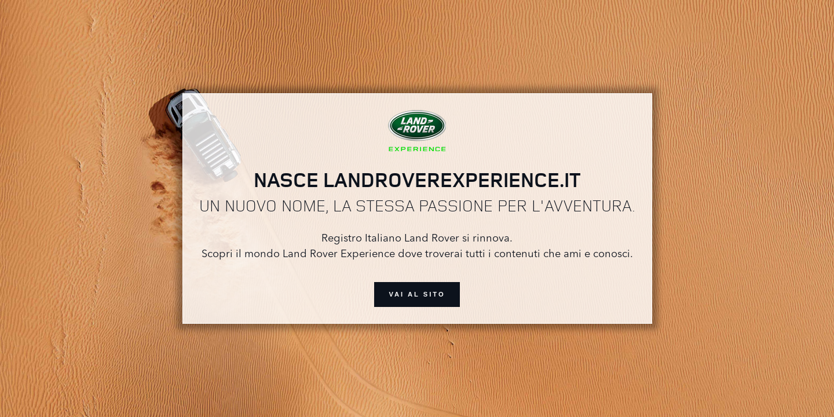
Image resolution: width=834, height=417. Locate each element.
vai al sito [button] (417, 294)
